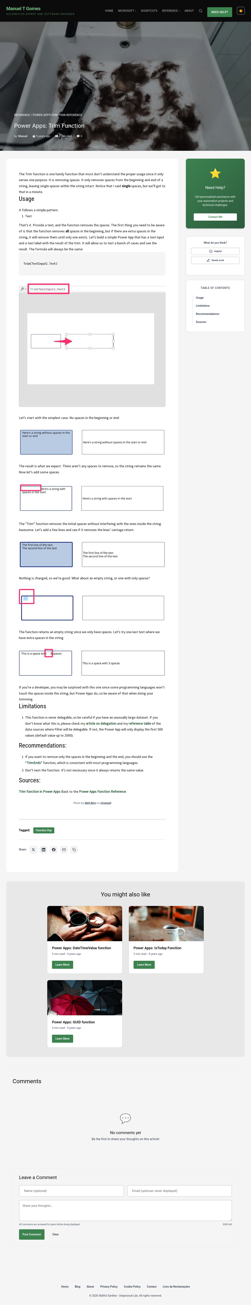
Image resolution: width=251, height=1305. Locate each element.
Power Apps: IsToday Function (157, 946)
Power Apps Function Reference (102, 789)
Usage (200, 295)
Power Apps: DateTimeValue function (81, 946)
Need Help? (220, 9)
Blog (77, 1284)
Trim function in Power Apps (40, 789)
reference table (140, 721)
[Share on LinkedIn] (43, 847)
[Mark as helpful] (215, 249)
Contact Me (215, 214)
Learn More (62, 962)
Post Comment (32, 1232)
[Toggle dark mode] (241, 10)
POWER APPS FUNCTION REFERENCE (57, 113)
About (190, 9)
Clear (55, 1232)
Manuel (22, 134)
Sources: (201, 320)
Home (110, 9)
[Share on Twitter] (33, 847)
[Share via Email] (63, 847)
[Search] (202, 10)
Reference (172, 9)
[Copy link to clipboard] (74, 847)
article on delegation (101, 721)
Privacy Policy (109, 1284)
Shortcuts (150, 9)
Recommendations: (208, 311)
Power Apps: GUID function (73, 1020)
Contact (151, 1284)
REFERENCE (22, 113)
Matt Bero (90, 801)
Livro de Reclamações (176, 1284)
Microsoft (128, 9)
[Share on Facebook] (53, 847)
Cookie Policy (132, 1284)
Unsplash (105, 801)
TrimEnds (34, 760)
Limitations (203, 303)
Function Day (44, 828)
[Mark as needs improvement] (215, 258)
